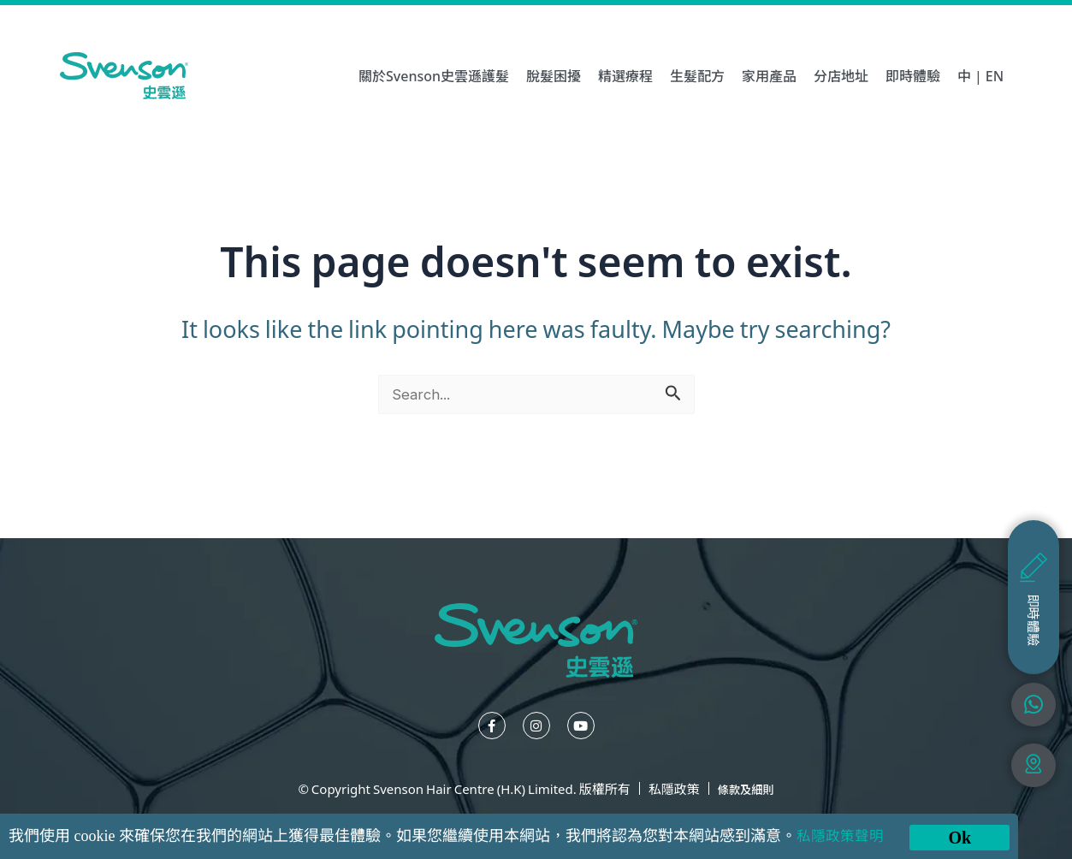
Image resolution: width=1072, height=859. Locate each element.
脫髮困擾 (553, 75)
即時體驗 (912, 75)
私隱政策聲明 (843, 835)
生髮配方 (697, 75)
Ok (959, 837)
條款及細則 (746, 788)
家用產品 (769, 75)
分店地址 (841, 75)
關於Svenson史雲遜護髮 (433, 75)
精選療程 (625, 75)
